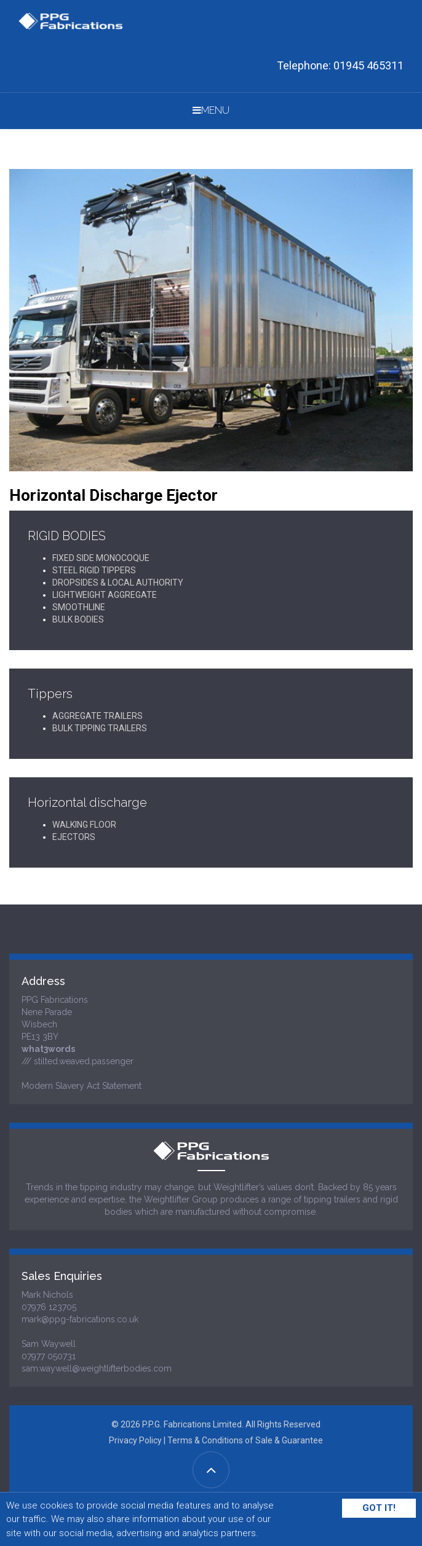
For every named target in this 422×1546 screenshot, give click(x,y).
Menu (211, 110)
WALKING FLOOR (84, 825)
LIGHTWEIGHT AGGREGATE (104, 595)
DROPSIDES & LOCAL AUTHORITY (117, 582)
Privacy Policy (135, 1440)
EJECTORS (73, 837)
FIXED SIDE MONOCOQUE (100, 558)
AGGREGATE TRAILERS (97, 716)
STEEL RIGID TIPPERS (94, 570)
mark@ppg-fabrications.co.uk (80, 1319)
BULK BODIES (78, 619)
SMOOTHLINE (78, 607)
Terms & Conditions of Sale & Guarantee (245, 1440)
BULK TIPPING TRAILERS (99, 728)
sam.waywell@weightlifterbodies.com (97, 1368)
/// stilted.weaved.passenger (77, 1061)
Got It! (379, 1507)
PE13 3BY (40, 1037)
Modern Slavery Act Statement (81, 1086)
